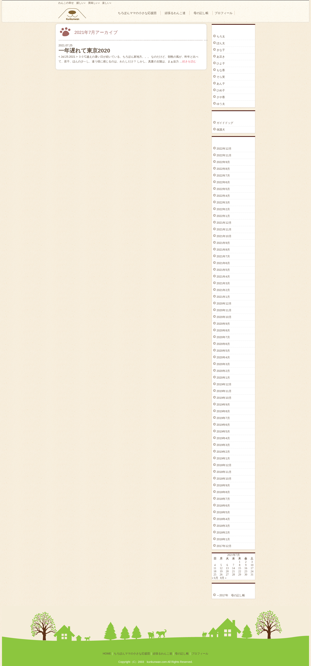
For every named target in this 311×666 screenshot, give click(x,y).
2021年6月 (223, 263)
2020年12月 (224, 303)
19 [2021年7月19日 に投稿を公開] (221, 571)
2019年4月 (223, 438)
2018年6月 (223, 505)
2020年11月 (224, 310)
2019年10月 (224, 397)
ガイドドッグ (225, 122)
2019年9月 (223, 404)
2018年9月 (223, 485)
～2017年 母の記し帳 (231, 595)
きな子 (221, 50)
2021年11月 (224, 229)
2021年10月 (224, 236)
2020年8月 (223, 330)
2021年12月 (224, 222)
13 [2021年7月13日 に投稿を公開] (227, 568)
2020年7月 (223, 337)
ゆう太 (221, 103)
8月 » (223, 577)
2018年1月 (223, 539)
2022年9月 (223, 162)
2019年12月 (224, 384)
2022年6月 (223, 182)
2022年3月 (223, 202)
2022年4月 (223, 195)
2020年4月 (223, 357)
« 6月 (215, 577)
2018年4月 (223, 519)
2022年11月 (224, 155)
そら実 (221, 76)
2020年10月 (224, 317)
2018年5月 (223, 512)
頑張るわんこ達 (175, 13)
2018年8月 (223, 492)
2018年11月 (224, 471)
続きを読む (189, 61)
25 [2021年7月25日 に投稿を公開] (215, 574)
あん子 (221, 83)
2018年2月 (223, 532)
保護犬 (221, 129)
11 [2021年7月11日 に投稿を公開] (215, 568)
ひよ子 (221, 63)
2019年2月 (223, 451)
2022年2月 (223, 209)
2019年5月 (223, 431)
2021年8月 (223, 249)
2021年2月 (223, 290)
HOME (107, 653)
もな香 (221, 70)
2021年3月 (223, 283)
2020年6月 (223, 343)
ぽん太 (221, 43)
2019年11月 (224, 391)
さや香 (221, 97)
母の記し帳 (201, 13)
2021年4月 (223, 276)
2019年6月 (223, 424)
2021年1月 (223, 296)
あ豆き (221, 56)
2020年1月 (223, 377)
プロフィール (223, 13)
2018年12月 (224, 465)
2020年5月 (223, 350)
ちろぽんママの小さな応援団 (137, 13)
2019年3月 (223, 445)
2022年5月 (223, 189)
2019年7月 (223, 418)
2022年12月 (224, 148)
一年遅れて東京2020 (84, 51)
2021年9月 (223, 242)
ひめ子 (221, 90)
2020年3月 (223, 364)
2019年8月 (223, 411)
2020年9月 (223, 323)
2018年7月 (223, 498)
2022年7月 (223, 175)
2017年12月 (224, 546)
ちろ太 (221, 36)
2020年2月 (223, 370)
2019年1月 (223, 458)
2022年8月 (223, 168)
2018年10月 (224, 478)
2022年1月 (223, 216)
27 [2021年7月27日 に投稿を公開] (227, 574)
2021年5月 (223, 269)
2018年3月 (223, 525)
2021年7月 (223, 256)
